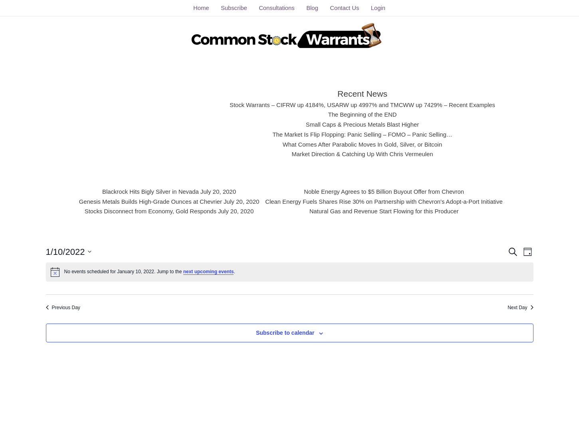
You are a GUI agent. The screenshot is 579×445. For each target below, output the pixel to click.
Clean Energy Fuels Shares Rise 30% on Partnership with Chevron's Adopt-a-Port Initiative (384, 201)
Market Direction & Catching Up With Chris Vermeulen (362, 154)
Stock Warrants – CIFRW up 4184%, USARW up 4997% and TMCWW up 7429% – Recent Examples (362, 104)
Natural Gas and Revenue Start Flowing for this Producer (384, 211)
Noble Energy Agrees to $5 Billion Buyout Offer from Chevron (384, 191)
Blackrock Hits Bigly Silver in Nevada (149, 191)
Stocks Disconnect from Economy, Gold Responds (149, 211)
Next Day (520, 307)
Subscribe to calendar (285, 333)
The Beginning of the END (362, 114)
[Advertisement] (155, 122)
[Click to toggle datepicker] (69, 251)
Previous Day (63, 307)
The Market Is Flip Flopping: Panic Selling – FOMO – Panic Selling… (362, 134)
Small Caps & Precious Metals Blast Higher (362, 124)
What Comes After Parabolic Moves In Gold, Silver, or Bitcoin (362, 144)
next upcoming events (208, 271)
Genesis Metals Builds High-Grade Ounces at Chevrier (149, 201)
